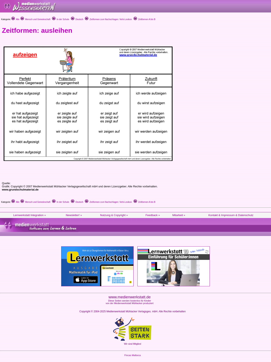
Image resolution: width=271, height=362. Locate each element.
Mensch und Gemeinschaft (35, 19)
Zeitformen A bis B (144, 19)
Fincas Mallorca (132, 355)
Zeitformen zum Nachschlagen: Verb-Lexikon (108, 19)
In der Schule (60, 19)
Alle (15, 19)
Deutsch (77, 19)
